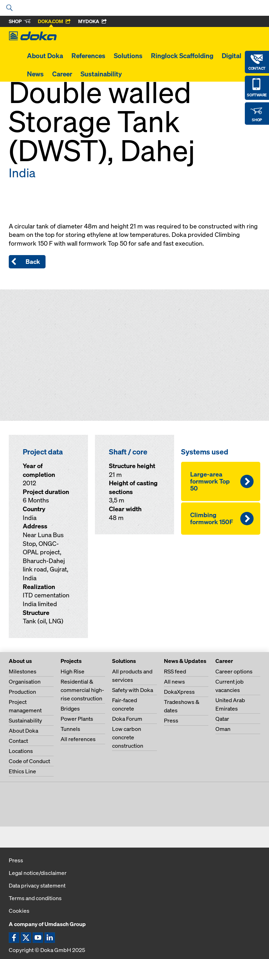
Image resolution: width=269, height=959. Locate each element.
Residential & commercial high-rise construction (82, 690)
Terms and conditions (35, 898)
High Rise (72, 671)
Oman (222, 729)
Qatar (222, 718)
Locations (21, 751)
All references (78, 739)
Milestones (22, 671)
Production (22, 692)
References (88, 55)
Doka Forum (127, 718)
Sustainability (101, 73)
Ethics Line (22, 771)
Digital (231, 55)
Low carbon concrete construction (127, 737)
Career (62, 73)
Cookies (19, 911)
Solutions (128, 55)
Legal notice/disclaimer (38, 873)
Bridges (70, 708)
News (35, 73)
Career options (234, 671)
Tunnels (70, 729)
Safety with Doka (132, 690)
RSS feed (175, 671)
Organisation (25, 681)
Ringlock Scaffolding (182, 55)
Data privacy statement (37, 885)
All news (174, 681)
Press (171, 720)
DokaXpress (179, 692)
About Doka (45, 55)
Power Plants (77, 718)
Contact (18, 741)
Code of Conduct (29, 761)
